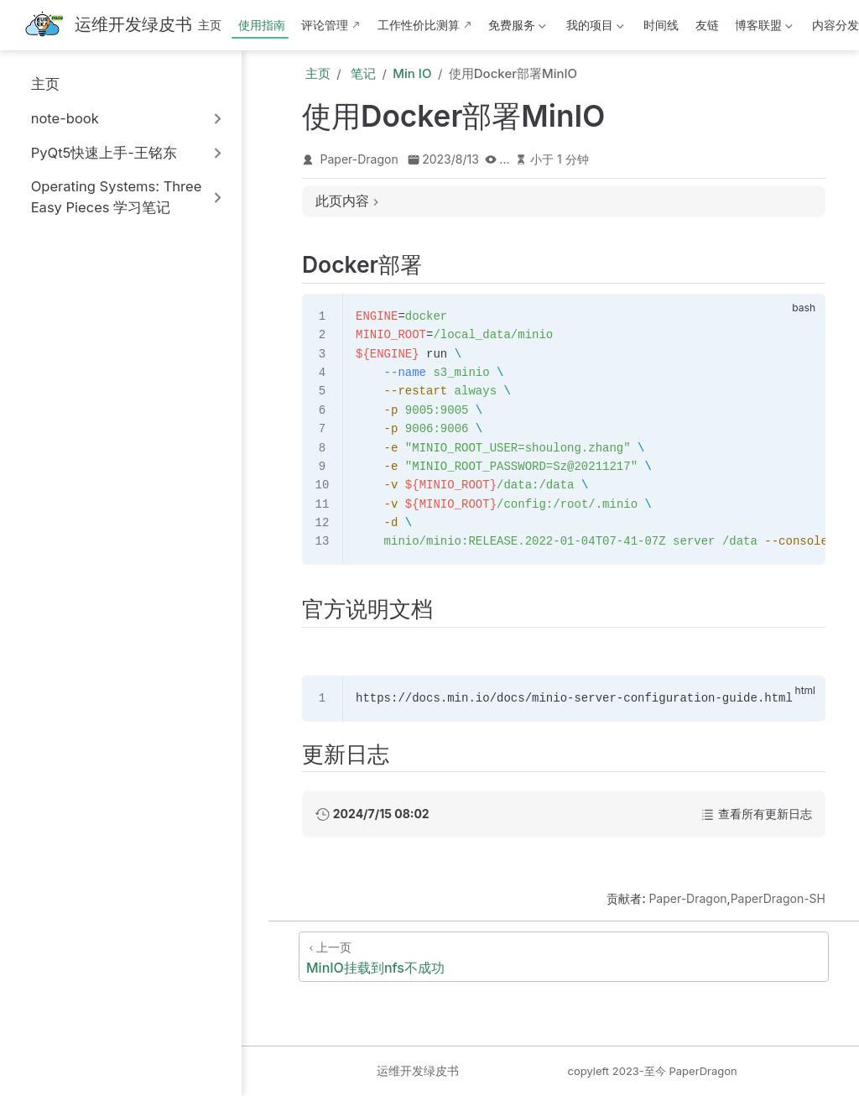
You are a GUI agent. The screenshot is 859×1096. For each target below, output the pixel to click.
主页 (209, 25)
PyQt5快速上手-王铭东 (104, 152)
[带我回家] (107, 25)
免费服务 (515, 28)
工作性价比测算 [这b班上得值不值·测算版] (418, 25)
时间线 (661, 25)
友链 (707, 25)
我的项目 (593, 28)
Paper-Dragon (359, 159)
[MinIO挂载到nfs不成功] (564, 957)
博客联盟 (762, 28)
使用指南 (261, 25)
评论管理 (324, 25)
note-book (65, 118)
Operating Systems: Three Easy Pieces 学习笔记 (116, 197)
